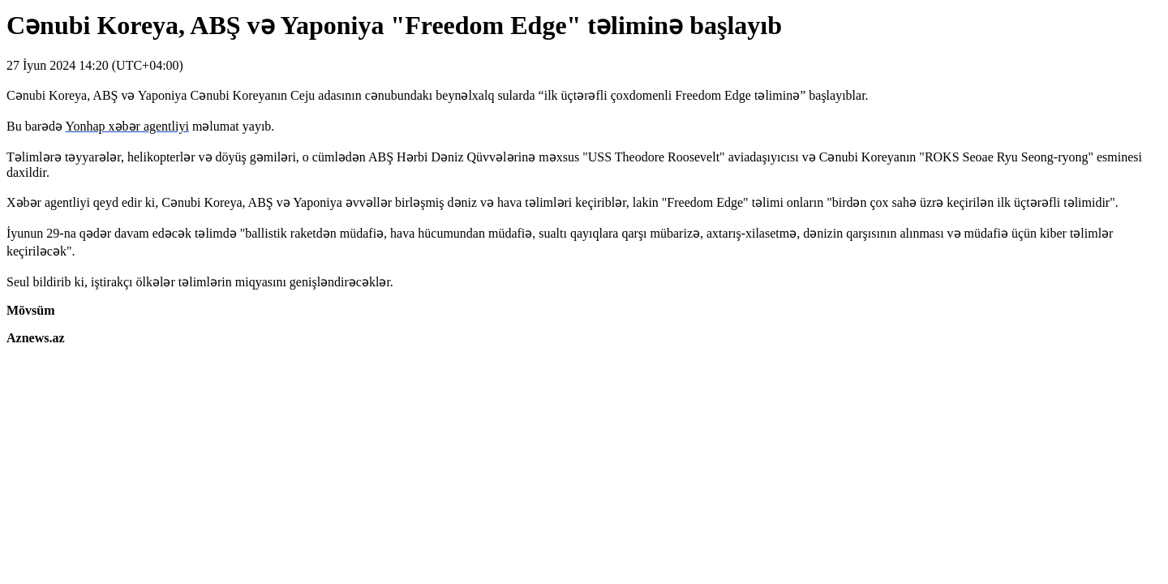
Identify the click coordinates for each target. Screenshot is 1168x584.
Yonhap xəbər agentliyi (127, 126)
